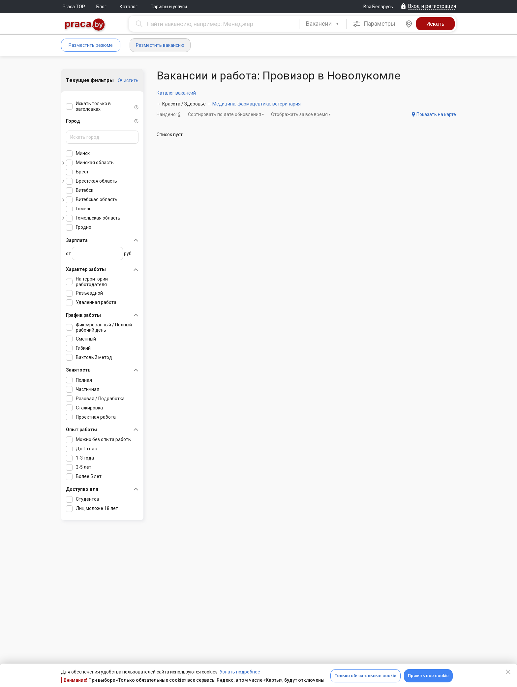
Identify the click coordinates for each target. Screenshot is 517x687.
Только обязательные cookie (365, 675)
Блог (101, 6)
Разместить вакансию (160, 45)
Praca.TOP (74, 6)
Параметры (374, 24)
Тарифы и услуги (169, 6)
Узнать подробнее (240, 671)
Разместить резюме (91, 45)
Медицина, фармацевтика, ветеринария (256, 103)
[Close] (508, 672)
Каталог (128, 6)
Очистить (128, 80)
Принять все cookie (428, 675)
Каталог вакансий (176, 93)
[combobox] (323, 24)
